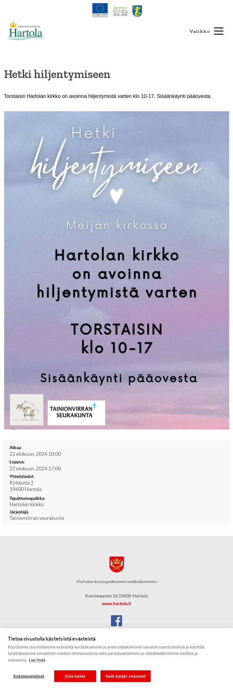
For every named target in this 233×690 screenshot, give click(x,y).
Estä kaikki (75, 676)
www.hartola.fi (116, 603)
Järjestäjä (19, 511)
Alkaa (15, 447)
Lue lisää (37, 660)
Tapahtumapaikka (27, 498)
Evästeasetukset (28, 676)
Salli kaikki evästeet (126, 676)
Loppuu (17, 461)
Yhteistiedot (22, 476)
